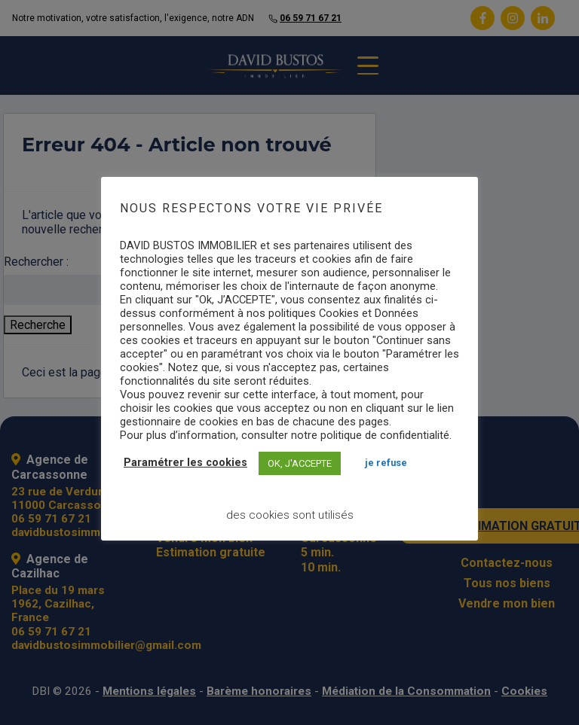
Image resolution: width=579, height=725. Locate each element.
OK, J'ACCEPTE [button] (300, 463)
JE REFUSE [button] (386, 462)
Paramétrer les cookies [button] (185, 462)
